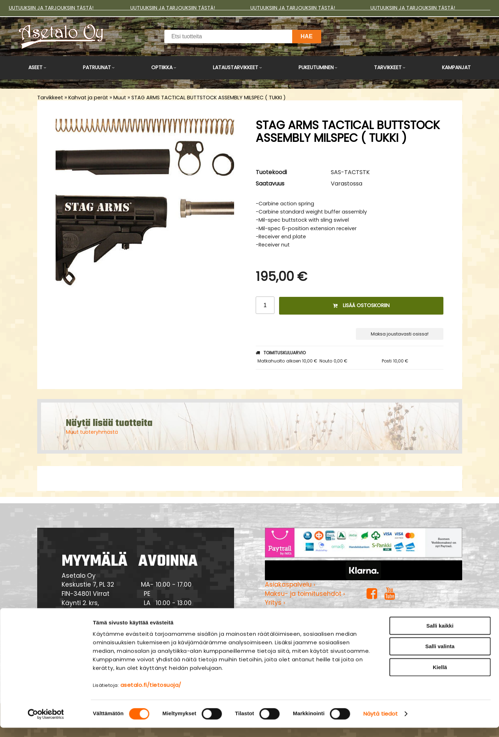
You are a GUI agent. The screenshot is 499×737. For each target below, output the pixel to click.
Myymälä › (281, 612)
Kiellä (440, 676)
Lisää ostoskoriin (361, 305)
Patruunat (97, 67)
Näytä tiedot (380, 723)
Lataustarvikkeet (235, 67)
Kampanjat (456, 67)
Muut (119, 97)
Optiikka (161, 67)
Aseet (35, 67)
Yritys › (275, 602)
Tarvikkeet (388, 67)
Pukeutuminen (316, 67)
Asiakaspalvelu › (290, 584)
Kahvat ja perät (88, 97)
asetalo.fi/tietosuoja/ (150, 694)
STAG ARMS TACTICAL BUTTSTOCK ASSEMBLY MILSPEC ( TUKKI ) (208, 97)
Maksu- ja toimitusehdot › (305, 593)
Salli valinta (440, 656)
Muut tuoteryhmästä (92, 432)
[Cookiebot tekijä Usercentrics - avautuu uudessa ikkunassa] (46, 723)
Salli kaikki (440, 635)
